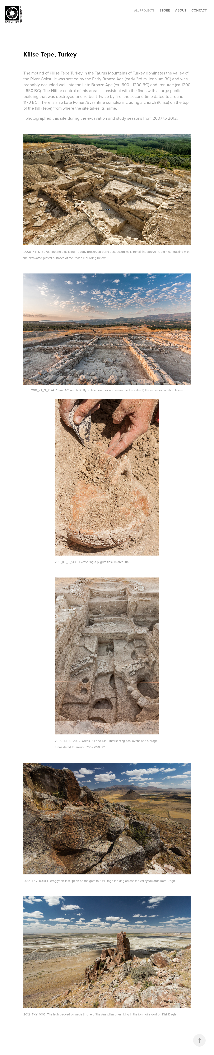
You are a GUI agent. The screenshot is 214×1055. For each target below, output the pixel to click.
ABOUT (180, 10)
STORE (164, 10)
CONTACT (199, 10)
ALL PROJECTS (144, 10)
